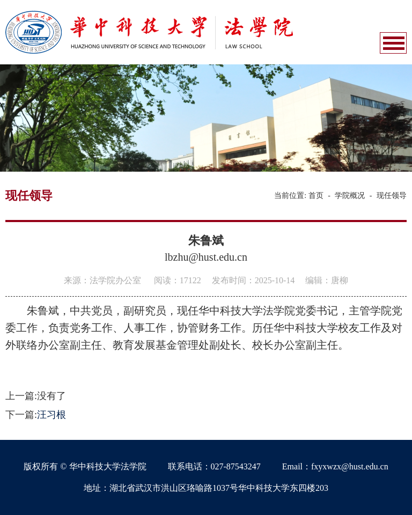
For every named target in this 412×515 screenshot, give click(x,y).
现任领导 (392, 196)
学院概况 (350, 196)
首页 (315, 196)
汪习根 (51, 414)
